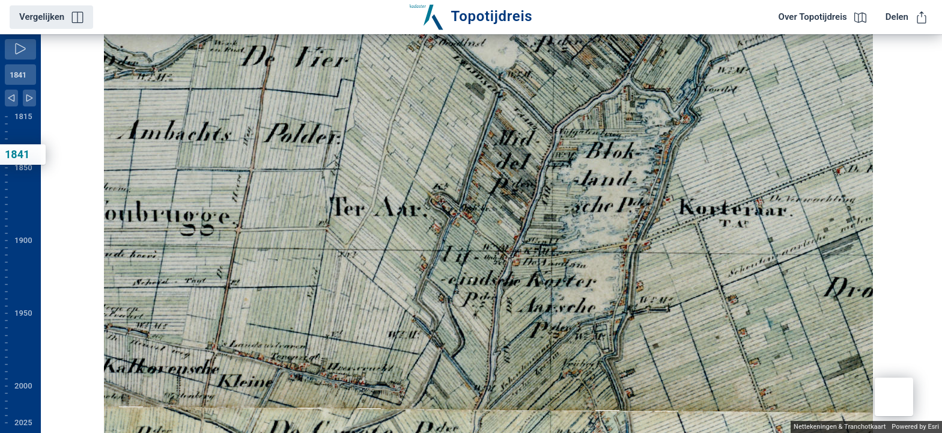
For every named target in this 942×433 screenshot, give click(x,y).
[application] (491, 233)
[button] (894, 397)
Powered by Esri (915, 427)
